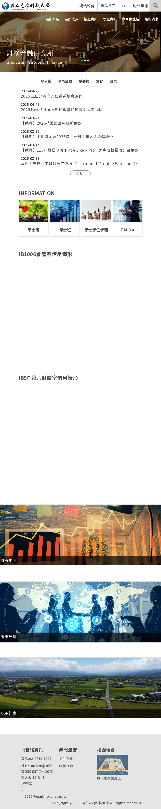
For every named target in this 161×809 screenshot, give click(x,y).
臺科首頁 (108, 5)
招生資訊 (66, 758)
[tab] (81, 60)
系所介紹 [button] (52, 19)
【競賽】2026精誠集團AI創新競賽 (51, 123)
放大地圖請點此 (109, 778)
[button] (155, 6)
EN (124, 5)
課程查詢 (66, 765)
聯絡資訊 (140, 5)
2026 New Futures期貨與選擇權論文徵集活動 (61, 109)
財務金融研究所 (30, 53)
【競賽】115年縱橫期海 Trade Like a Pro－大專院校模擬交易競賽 (79, 150)
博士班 (65, 230)
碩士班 (33, 230)
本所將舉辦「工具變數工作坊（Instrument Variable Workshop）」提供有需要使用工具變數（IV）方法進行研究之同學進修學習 (80, 163)
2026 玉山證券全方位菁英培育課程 (51, 96)
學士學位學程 (96, 230)
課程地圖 (9, 560)
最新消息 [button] (151, 19)
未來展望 (9, 636)
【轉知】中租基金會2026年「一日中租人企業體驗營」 (69, 136)
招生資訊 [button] (91, 19)
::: (38, 19)
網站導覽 (86, 5)
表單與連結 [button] (130, 19)
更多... (80, 173)
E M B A (127, 230)
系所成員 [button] (72, 19)
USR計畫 (8, 713)
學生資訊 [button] (110, 19)
